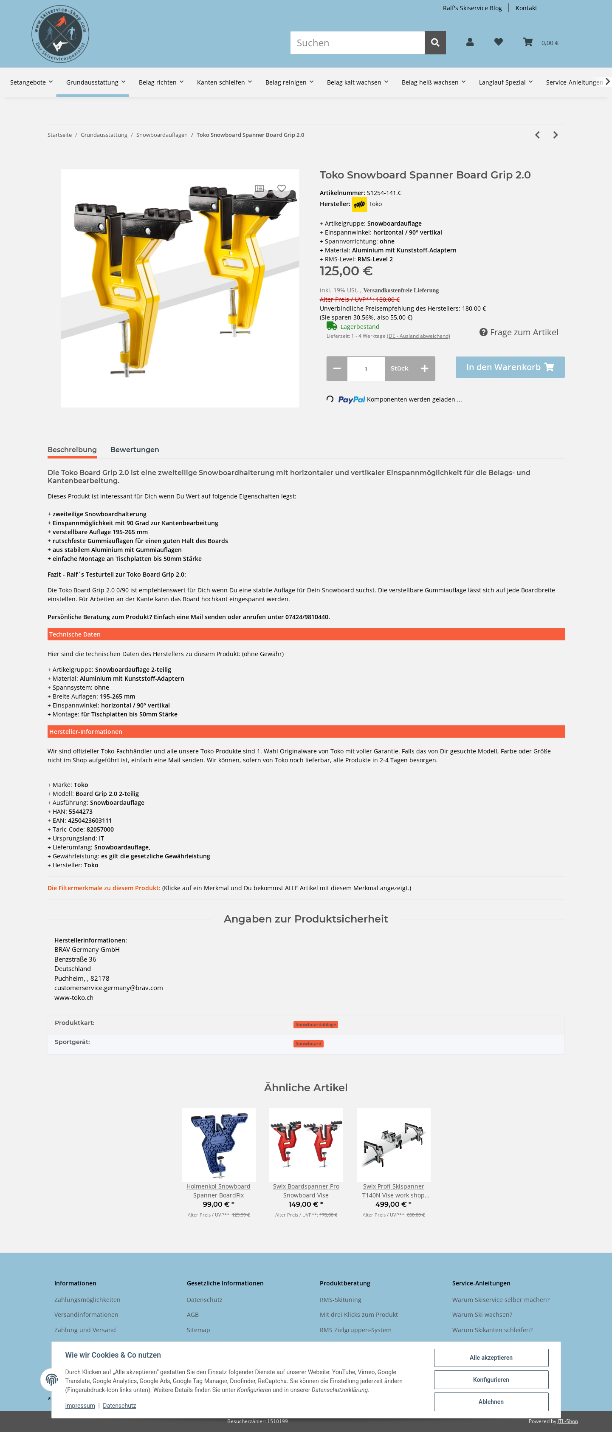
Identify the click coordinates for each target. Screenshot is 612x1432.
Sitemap (198, 1330)
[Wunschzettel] (499, 42)
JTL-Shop (568, 1421)
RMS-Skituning (340, 1300)
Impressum (80, 1405)
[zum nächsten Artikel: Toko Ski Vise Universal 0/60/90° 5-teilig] (556, 135)
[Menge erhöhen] (425, 369)
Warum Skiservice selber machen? (501, 1300)
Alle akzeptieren (491, 1357)
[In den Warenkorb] (54, 165)
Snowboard (309, 1044)
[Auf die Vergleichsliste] (259, 188)
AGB (193, 1314)
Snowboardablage (316, 1024)
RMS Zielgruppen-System (356, 1330)
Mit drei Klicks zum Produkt (359, 1314)
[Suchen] (357, 42)
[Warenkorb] (540, 42)
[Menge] (366, 369)
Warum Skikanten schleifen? (492, 1330)
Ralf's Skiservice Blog (472, 8)
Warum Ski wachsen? (482, 1314)
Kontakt (526, 8)
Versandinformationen (86, 1314)
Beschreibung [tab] (72, 450)
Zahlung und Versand (85, 1330)
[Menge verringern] (337, 369)
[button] (470, 42)
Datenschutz (205, 1300)
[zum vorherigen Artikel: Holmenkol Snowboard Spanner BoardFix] (537, 135)
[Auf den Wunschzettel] (281, 188)
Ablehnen (491, 1401)
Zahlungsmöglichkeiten (87, 1300)
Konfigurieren (491, 1379)
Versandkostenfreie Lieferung (401, 290)
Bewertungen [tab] (134, 450)
